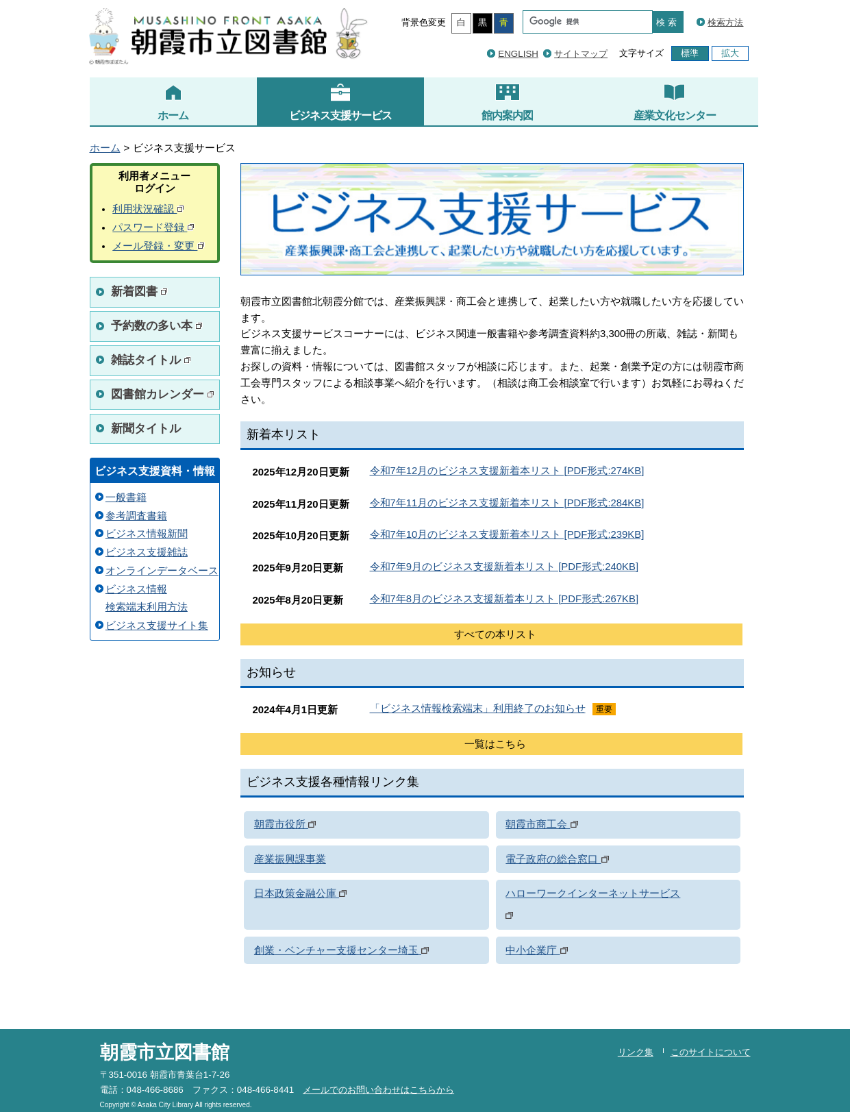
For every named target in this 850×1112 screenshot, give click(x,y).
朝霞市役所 (285, 824)
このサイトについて (711, 1052)
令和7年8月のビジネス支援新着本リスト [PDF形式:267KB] (504, 598)
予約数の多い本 (157, 325)
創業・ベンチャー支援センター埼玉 (341, 950)
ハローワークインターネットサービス (592, 893)
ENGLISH (518, 54)
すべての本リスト (495, 634)
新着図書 (139, 291)
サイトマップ (581, 54)
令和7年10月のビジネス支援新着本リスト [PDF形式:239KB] (507, 534)
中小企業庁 (536, 950)
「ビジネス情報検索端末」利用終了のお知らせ (478, 708)
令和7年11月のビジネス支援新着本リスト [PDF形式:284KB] (507, 502)
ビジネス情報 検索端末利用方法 (146, 598)
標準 (690, 53)
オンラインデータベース (161, 570)
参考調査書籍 (136, 515)
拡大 (730, 53)
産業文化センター (675, 102)
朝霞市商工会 (541, 824)
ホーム (173, 102)
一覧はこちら (495, 744)
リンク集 (635, 1052)
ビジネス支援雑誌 (146, 552)
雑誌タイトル (151, 360)
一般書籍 (126, 497)
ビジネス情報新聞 (146, 533)
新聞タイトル (146, 428)
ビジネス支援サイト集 (156, 625)
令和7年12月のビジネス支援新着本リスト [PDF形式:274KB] (507, 470)
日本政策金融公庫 (300, 893)
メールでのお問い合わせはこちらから (378, 1090)
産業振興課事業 (290, 859)
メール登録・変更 (158, 245)
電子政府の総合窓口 (556, 859)
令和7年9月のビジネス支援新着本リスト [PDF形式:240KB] (504, 566)
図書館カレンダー (163, 394)
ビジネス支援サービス (340, 102)
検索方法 (725, 22)
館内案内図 (507, 102)
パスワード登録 (153, 227)
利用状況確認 (148, 208)
